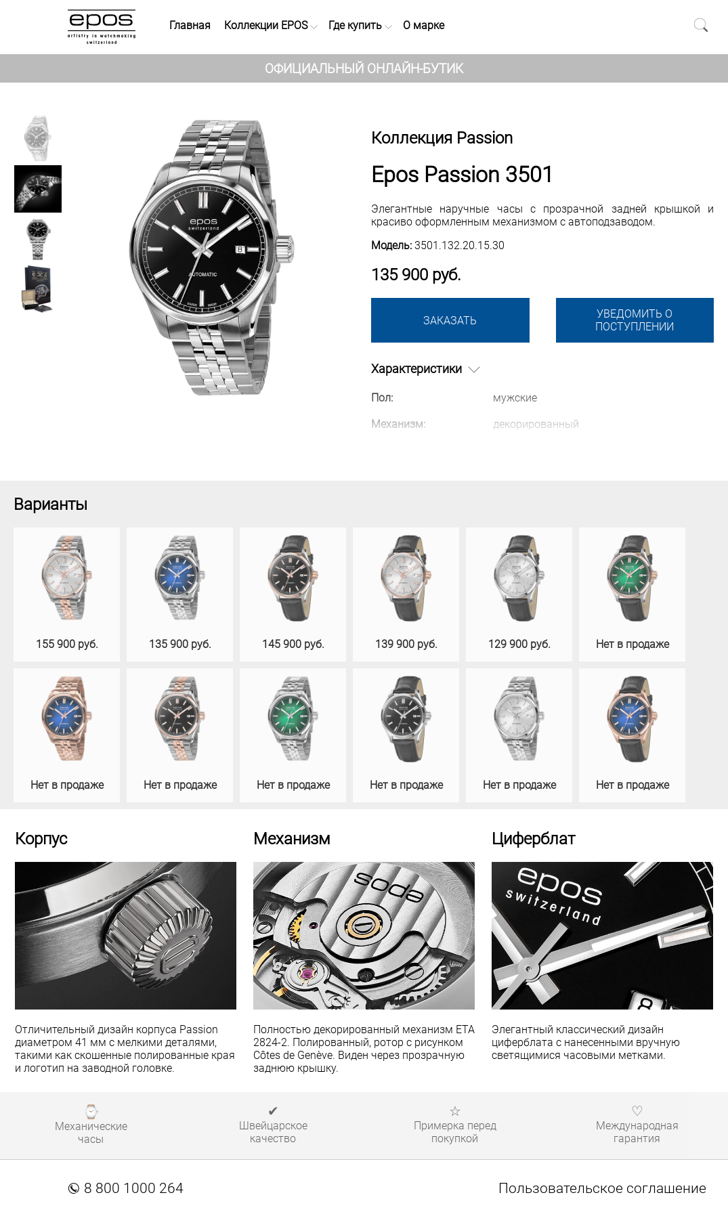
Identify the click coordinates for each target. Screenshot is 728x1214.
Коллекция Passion (442, 138)
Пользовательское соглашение (602, 1188)
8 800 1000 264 (126, 1188)
